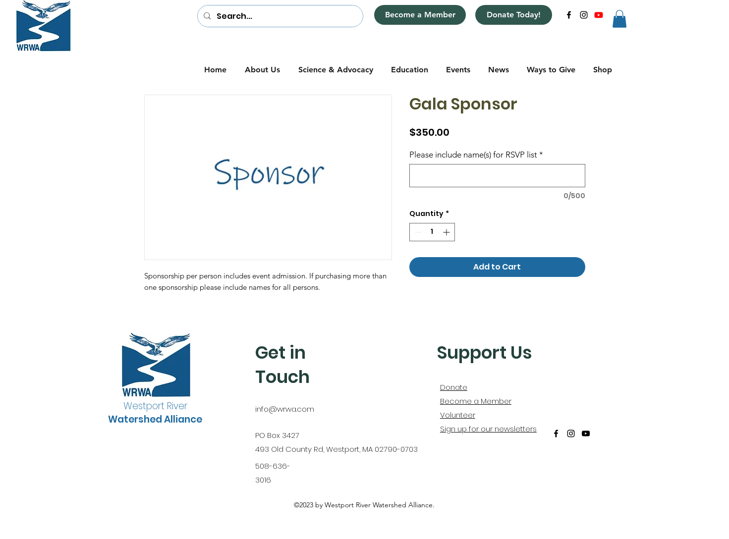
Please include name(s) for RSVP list (476, 155)
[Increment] (447, 232)
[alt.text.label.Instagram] (584, 15)
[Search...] (279, 16)
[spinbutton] (432, 232)
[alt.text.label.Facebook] (569, 15)
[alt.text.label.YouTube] (599, 15)
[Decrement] (417, 232)
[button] (619, 19)
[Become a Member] (420, 15)
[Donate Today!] (513, 15)
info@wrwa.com (284, 409)
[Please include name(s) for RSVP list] (497, 175)
